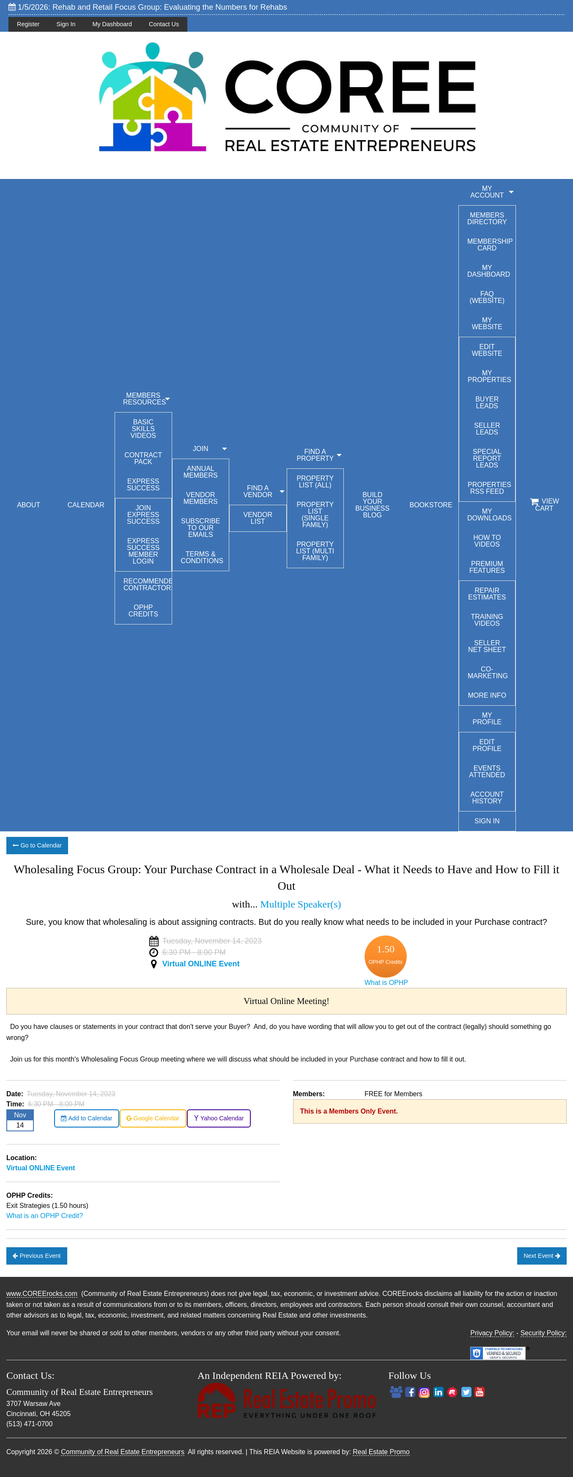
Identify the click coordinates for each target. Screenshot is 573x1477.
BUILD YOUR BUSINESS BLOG (372, 505)
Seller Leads (487, 429)
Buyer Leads (487, 403)
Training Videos (487, 620)
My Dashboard (112, 24)
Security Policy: (544, 1333)
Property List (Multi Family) (315, 551)
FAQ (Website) (486, 297)
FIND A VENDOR (258, 491)
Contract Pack (143, 458)
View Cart (544, 505)
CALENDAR (86, 505)
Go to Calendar (37, 845)
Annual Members (201, 472)
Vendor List (258, 518)
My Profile (487, 719)
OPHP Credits (143, 611)
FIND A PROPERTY (315, 455)
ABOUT (28, 505)
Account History (487, 798)
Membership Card (490, 245)
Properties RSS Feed (489, 488)
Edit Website (487, 350)
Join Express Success (143, 514)
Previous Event (36, 1255)
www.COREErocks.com (41, 1293)
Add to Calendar (86, 1118)
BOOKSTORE (431, 505)
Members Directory (487, 219)
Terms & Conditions (202, 557)
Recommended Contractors (147, 584)
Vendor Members (201, 498)
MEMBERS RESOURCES (144, 399)
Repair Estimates (487, 594)
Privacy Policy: (492, 1333)
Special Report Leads (487, 458)
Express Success (143, 485)
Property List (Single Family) (315, 514)
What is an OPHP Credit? (44, 1215)
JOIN (200, 448)
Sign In (66, 24)
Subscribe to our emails (200, 527)
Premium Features (487, 567)
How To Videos (487, 541)
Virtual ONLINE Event (201, 964)
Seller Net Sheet (487, 646)
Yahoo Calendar (219, 1118)
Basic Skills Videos (143, 428)
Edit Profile (487, 745)
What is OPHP (386, 982)
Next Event (542, 1255)
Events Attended (487, 771)
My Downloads (489, 515)
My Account (487, 192)
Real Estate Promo (381, 1451)
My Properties (489, 376)
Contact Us (164, 24)
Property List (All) (315, 482)
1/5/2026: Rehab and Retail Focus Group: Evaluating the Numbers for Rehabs (147, 7)
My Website (487, 323)
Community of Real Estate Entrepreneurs (122, 1451)
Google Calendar (152, 1118)
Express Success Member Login (143, 551)
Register (28, 24)
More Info (487, 695)
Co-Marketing (488, 672)
